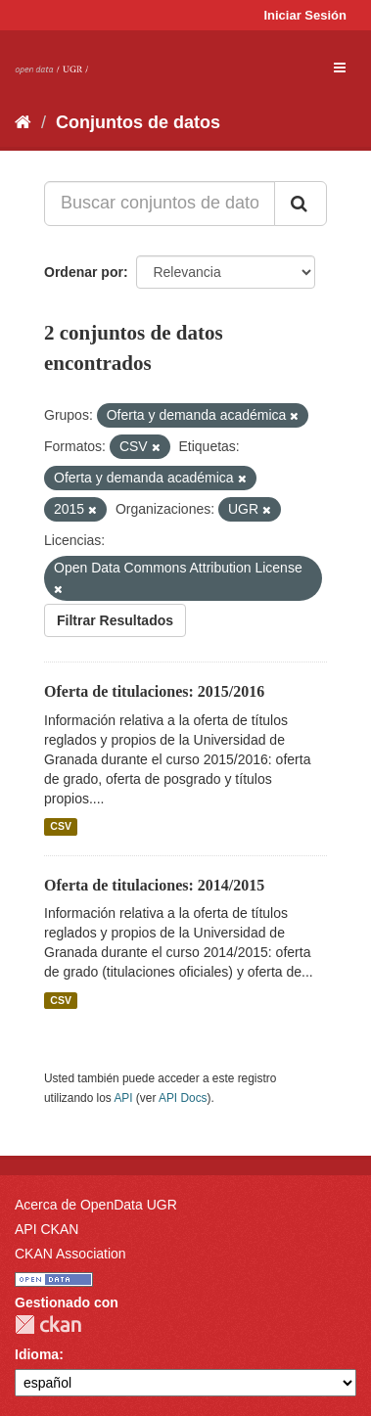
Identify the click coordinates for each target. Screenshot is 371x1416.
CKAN (48, 1324)
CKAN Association (70, 1253)
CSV (60, 827)
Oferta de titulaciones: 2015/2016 (154, 691)
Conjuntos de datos (138, 122)
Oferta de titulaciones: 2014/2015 (154, 885)
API (123, 1098)
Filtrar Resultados (115, 620)
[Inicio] (23, 122)
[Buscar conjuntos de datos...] (159, 203)
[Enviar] (300, 203)
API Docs (183, 1098)
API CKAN (46, 1229)
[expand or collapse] (339, 67)
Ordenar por (83, 272)
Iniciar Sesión (305, 15)
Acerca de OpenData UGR (96, 1204)
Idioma (37, 1354)
